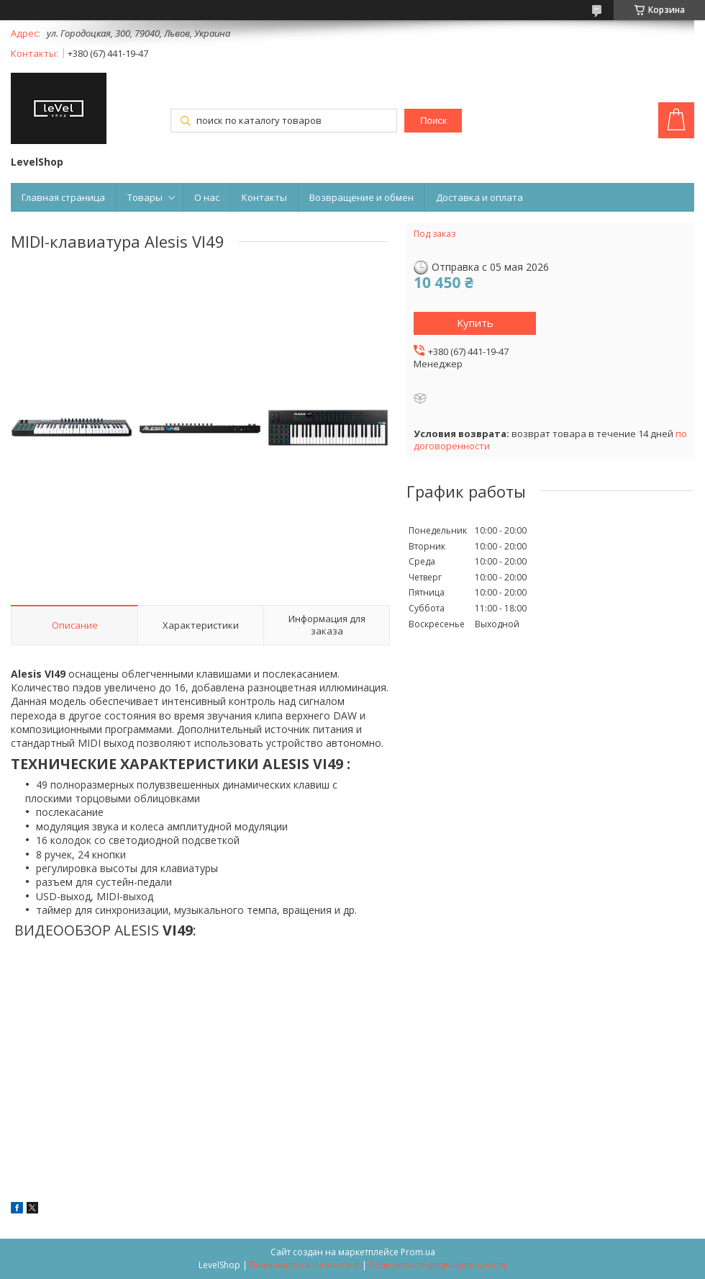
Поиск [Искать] (433, 120)
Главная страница (63, 197)
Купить (475, 322)
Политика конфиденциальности (438, 1265)
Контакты (264, 197)
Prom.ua (418, 1252)
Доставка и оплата (479, 197)
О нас (206, 197)
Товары (145, 197)
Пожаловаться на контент (305, 1265)
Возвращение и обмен (361, 197)
